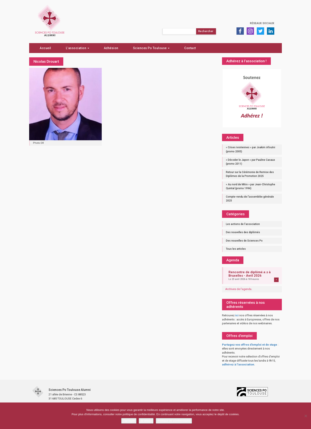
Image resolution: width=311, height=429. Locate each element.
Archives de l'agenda (238, 289)
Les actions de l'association (243, 224)
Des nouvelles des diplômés (243, 232)
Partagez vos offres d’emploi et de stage (249, 344)
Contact (190, 48)
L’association (77, 48)
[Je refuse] (305, 416)
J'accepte (129, 420)
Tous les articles (236, 248)
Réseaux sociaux (262, 23)
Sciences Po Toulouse (151, 48)
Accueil (45, 48)
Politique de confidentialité (173, 420)
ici (237, 315)
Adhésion (111, 48)
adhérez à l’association (238, 364)
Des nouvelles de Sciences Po (244, 240)
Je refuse (146, 420)
